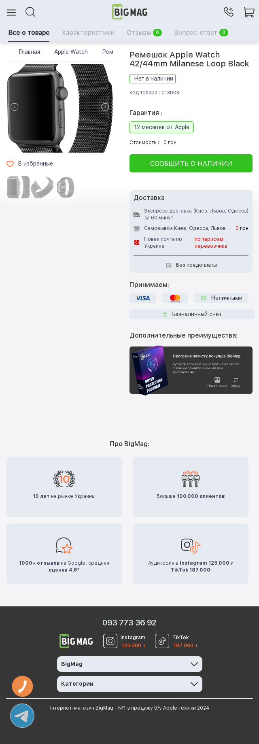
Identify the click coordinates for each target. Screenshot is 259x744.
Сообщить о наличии (191, 164)
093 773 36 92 (129, 622)
